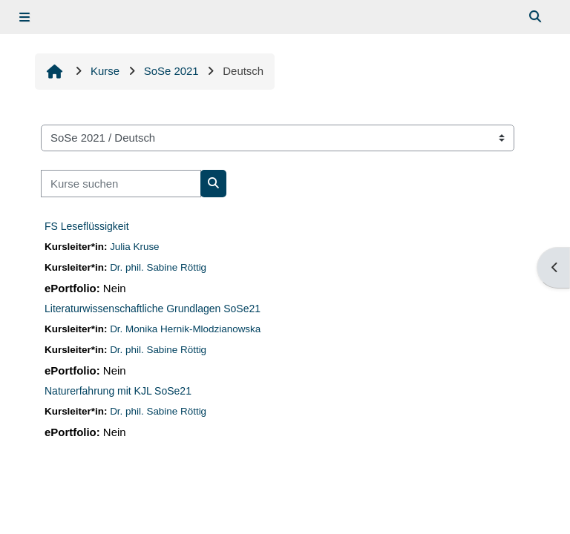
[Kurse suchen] (121, 183)
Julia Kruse (134, 246)
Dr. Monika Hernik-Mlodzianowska (185, 328)
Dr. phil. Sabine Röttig (158, 267)
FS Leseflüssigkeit (87, 226)
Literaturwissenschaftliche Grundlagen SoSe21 (153, 308)
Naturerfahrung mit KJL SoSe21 (118, 391)
